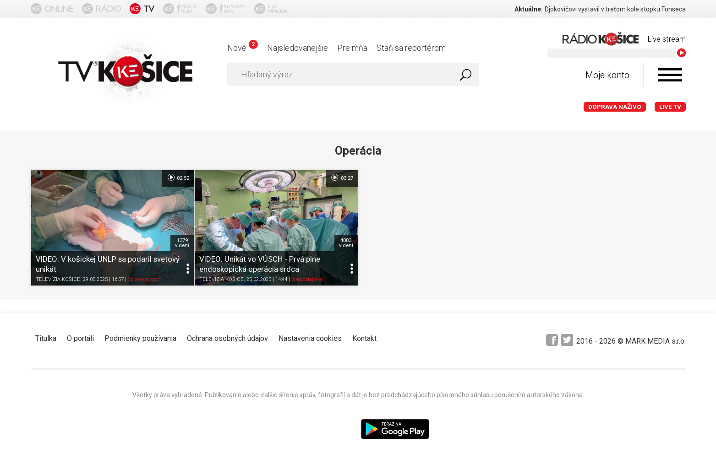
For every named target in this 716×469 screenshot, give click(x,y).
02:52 (178, 177)
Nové (242, 48)
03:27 (341, 177)
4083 (346, 242)
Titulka (45, 338)
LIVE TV (670, 106)
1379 (182, 242)
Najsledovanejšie (297, 48)
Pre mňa (352, 48)
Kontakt (364, 338)
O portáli (80, 338)
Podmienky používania (140, 338)
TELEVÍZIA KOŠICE (58, 279)
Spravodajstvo (143, 279)
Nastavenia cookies (310, 338)
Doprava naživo (614, 106)
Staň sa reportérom (411, 48)
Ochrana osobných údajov (227, 338)
